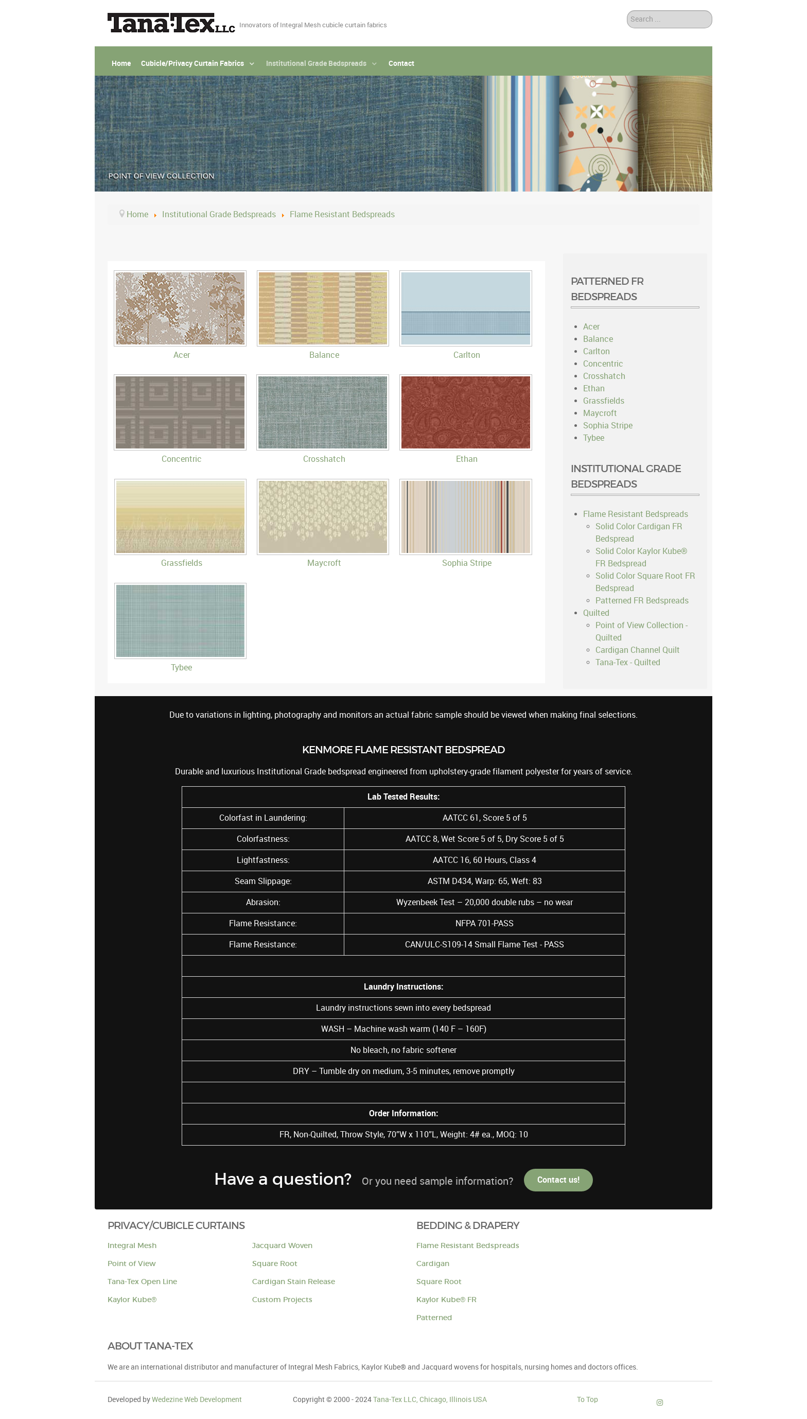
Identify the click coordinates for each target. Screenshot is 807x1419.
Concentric (182, 459)
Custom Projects (282, 1299)
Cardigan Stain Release (293, 1281)
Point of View (132, 1263)
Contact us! (558, 1180)
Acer (181, 355)
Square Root (274, 1263)
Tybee (181, 667)
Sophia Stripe (467, 563)
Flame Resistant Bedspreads (467, 1245)
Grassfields (181, 563)
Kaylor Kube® (132, 1299)
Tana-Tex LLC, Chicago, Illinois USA (430, 1399)
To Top (587, 1399)
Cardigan (432, 1263)
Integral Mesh (132, 1245)
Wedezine (197, 1399)
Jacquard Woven (282, 1245)
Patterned (434, 1317)
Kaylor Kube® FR (446, 1299)
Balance (324, 355)
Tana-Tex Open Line (142, 1281)
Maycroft (324, 563)
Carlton (466, 355)
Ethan (467, 459)
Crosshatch (324, 459)
